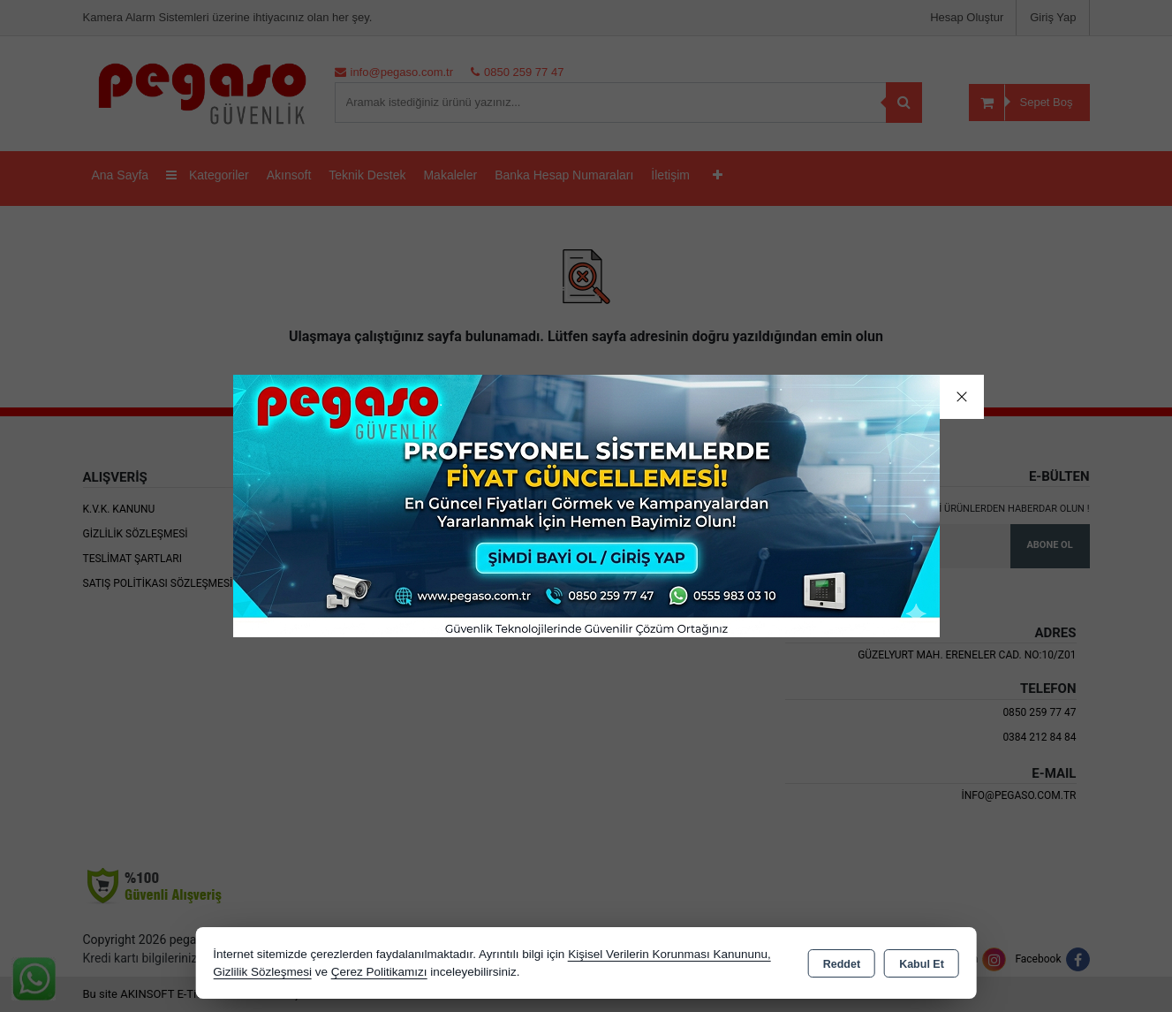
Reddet (841, 964)
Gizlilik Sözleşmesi (262, 971)
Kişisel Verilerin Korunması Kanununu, (669, 954)
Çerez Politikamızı (379, 971)
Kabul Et (921, 964)
